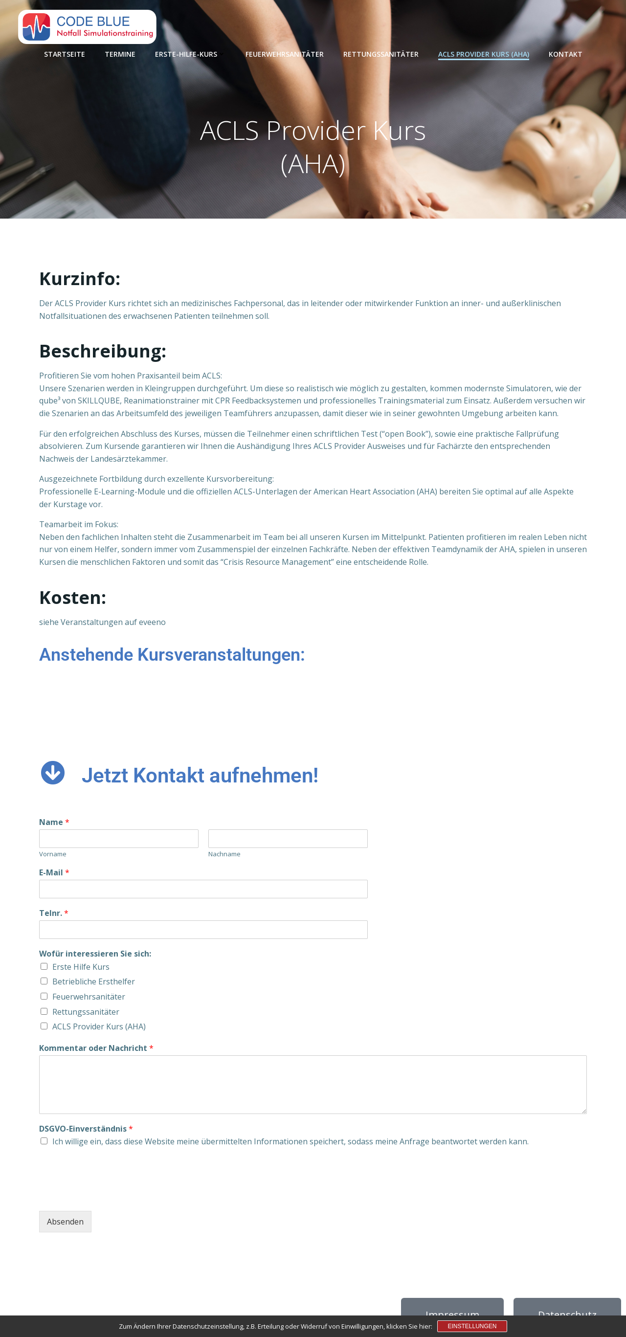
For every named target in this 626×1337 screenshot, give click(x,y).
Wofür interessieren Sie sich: (95, 954)
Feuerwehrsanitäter (285, 54)
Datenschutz (567, 1314)
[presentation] (113, 1194)
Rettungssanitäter (381, 54)
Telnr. (53, 913)
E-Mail (54, 873)
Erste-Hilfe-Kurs (190, 54)
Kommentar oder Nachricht (96, 1048)
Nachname (224, 854)
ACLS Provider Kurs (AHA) (483, 54)
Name (54, 822)
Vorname (53, 854)
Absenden (65, 1221)
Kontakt (565, 54)
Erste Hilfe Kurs (81, 966)
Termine (120, 54)
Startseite (64, 54)
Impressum (452, 1314)
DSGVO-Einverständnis (86, 1129)
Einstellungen (471, 1326)
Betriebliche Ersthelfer (93, 981)
